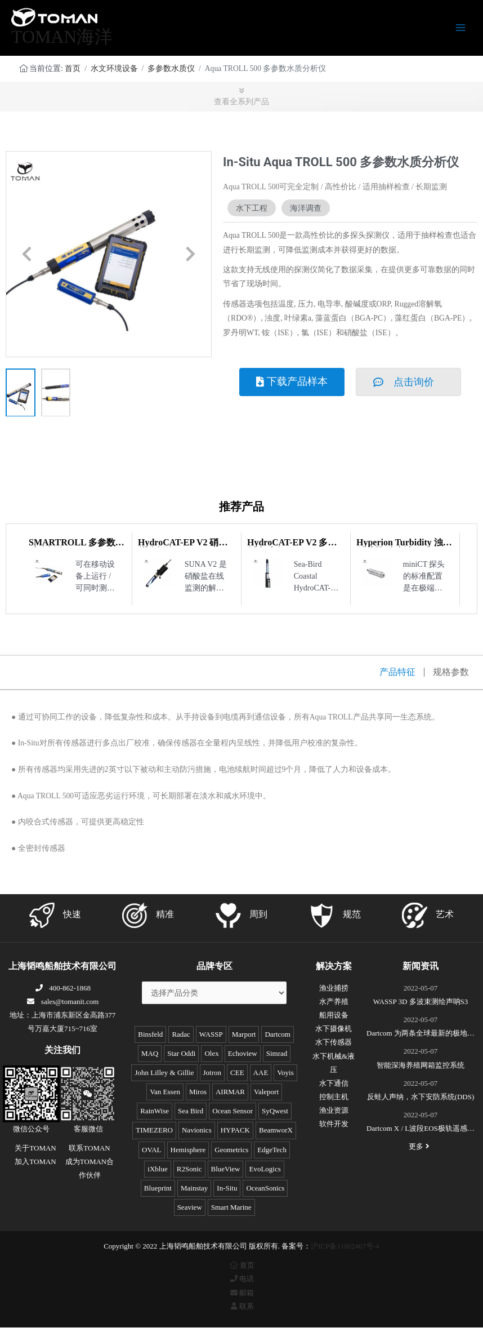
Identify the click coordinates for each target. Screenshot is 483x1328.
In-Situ (227, 1188)
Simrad (277, 1054)
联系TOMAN (89, 1148)
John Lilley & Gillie (164, 1073)
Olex (211, 1054)
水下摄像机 (333, 1029)
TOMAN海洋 (62, 37)
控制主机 (333, 1097)
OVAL (151, 1150)
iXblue (157, 1169)
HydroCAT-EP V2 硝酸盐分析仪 (182, 547)
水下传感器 (333, 1042)
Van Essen (165, 1092)
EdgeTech (272, 1150)
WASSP (211, 1035)
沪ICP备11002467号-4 (345, 1246)
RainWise (154, 1111)
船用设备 (333, 1015)
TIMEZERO (154, 1130)
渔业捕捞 (333, 988)
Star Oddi (181, 1054)
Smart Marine (231, 1207)
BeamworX (276, 1130)
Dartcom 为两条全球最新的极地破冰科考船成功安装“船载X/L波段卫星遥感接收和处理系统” (420, 1035)
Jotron (212, 1073)
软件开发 (333, 1124)
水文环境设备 (114, 69)
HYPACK (235, 1130)
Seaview (189, 1207)
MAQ (149, 1054)
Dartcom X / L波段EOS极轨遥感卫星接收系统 (420, 1130)
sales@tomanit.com (62, 1002)
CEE (237, 1073)
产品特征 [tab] (397, 672)
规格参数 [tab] (451, 672)
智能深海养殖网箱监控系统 (420, 1065)
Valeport (266, 1092)
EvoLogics (264, 1169)
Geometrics (231, 1150)
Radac (181, 1035)
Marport (244, 1035)
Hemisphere (188, 1150)
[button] (26, 254)
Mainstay (194, 1188)
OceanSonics (265, 1188)
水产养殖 (333, 1002)
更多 (420, 1147)
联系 (241, 1307)
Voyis (285, 1073)
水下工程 (251, 208)
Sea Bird (190, 1111)
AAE (261, 1073)
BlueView (225, 1169)
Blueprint (158, 1188)
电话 (241, 1279)
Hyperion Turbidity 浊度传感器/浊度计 (404, 547)
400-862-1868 (62, 988)
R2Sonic (189, 1169)
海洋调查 (305, 208)
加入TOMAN (35, 1162)
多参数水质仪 (171, 69)
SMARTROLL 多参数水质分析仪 (76, 547)
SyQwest (275, 1111)
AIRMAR (230, 1092)
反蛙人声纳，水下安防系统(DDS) (421, 1097)
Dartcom (277, 1035)
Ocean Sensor (232, 1111)
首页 (72, 69)
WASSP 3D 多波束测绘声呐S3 (420, 1002)
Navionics (197, 1130)
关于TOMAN (35, 1148)
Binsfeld (150, 1035)
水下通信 (333, 1084)
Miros (198, 1092)
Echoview (242, 1054)
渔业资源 (333, 1111)
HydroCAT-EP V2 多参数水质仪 (292, 547)
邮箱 (241, 1293)
